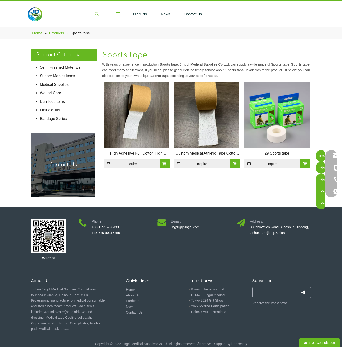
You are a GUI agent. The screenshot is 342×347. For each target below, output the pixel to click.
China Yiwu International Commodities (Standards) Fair (210, 312)
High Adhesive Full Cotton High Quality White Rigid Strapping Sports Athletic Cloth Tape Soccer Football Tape (136, 154)
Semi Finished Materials (60, 67)
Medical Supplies (54, 84)
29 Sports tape (277, 153)
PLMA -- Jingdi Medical (208, 295)
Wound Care (50, 93)
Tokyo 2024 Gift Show (207, 300)
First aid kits (50, 110)
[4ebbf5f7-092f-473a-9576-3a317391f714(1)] (48, 236)
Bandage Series (53, 119)
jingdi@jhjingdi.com (185, 227)
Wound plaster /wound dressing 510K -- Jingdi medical (210, 289)
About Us (133, 295)
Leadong (239, 344)
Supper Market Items (57, 76)
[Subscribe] (303, 292)
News (165, 14)
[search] (273, 292)
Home (130, 289)
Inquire (120, 163)
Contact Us (193, 14)
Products (140, 14)
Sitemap (204, 344)
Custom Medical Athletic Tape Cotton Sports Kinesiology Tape (206, 154)
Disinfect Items (52, 102)
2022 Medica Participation (210, 306)
